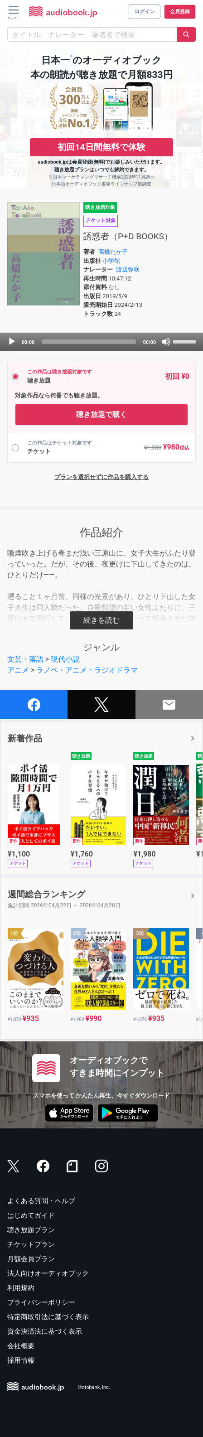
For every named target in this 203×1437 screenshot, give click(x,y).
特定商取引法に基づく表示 (48, 1317)
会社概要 (20, 1346)
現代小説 (65, 659)
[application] (101, 342)
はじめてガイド (31, 1215)
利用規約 (20, 1288)
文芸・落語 (25, 659)
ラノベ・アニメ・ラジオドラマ (87, 670)
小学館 (111, 260)
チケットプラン (31, 1244)
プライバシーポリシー (41, 1302)
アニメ (18, 670)
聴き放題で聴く (101, 414)
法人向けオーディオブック (48, 1273)
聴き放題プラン (31, 1230)
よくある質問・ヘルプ (41, 1201)
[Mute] (165, 341)
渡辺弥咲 (128, 269)
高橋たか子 (113, 251)
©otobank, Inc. (94, 1387)
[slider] (89, 341)
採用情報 (20, 1360)
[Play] (11, 341)
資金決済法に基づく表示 (44, 1331)
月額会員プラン (31, 1259)
